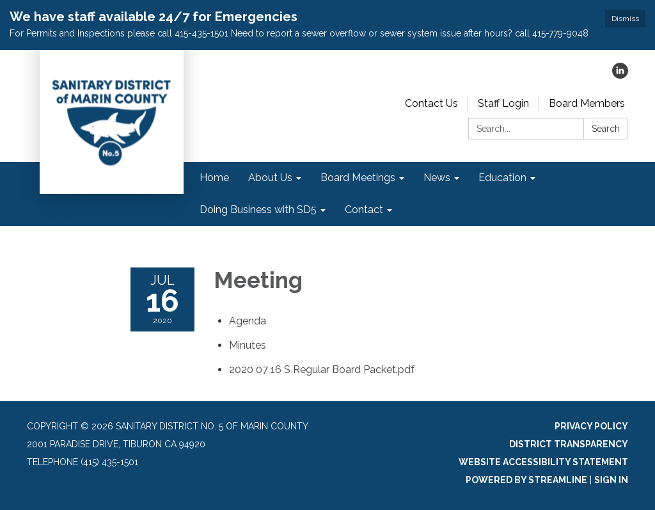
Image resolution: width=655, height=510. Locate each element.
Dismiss (625, 18)
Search (606, 129)
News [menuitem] (436, 177)
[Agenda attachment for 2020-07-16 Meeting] (247, 321)
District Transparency (568, 444)
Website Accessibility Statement (543, 462)
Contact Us (431, 103)
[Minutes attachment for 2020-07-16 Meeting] (247, 345)
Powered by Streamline (526, 480)
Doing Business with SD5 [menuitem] (258, 209)
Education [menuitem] (502, 177)
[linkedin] (620, 75)
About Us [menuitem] (270, 177)
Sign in (611, 480)
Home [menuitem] (214, 177)
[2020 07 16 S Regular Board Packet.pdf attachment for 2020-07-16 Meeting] (321, 369)
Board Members (587, 103)
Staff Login (503, 103)
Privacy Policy (591, 426)
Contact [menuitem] (364, 209)
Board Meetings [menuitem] (357, 177)
